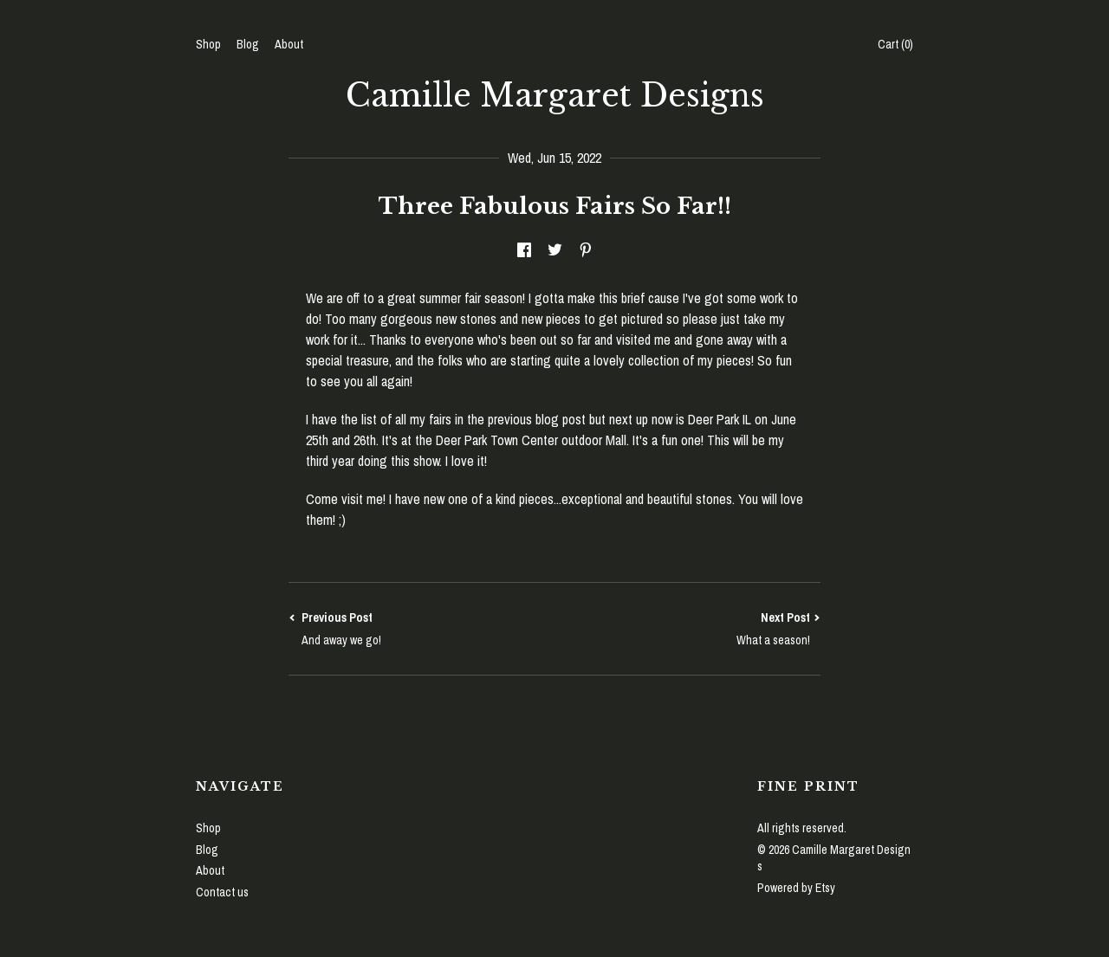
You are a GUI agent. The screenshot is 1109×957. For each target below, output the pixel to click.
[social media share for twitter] (555, 250)
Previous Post (421, 629)
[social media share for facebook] (524, 250)
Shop (208, 44)
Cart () (895, 44)
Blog (248, 44)
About (289, 44)
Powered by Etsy (796, 888)
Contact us (222, 892)
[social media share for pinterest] (586, 250)
